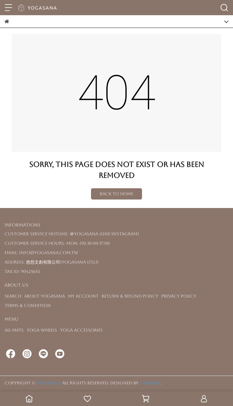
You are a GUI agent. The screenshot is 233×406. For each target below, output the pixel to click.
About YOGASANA (44, 296)
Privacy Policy (178, 296)
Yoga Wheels (42, 330)
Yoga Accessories (81, 330)
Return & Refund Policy (130, 296)
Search (13, 296)
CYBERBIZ (150, 382)
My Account (83, 296)
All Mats (14, 330)
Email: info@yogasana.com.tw (41, 252)
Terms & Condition (28, 305)
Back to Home (116, 193)
